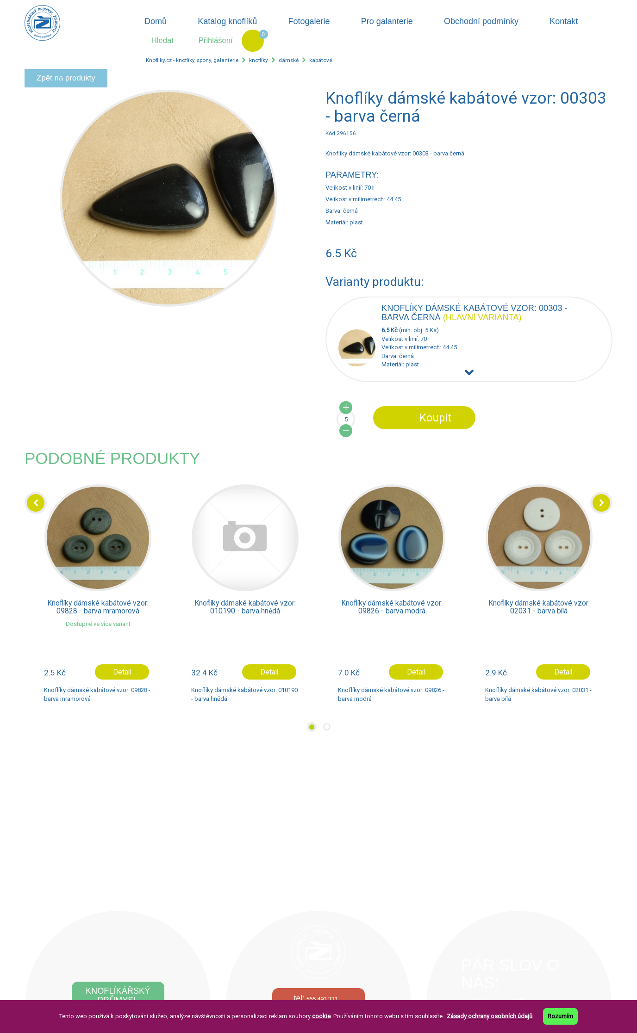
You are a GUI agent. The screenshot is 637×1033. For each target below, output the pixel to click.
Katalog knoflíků (227, 21)
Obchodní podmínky (481, 21)
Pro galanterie (387, 21)
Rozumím (560, 1016)
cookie (321, 1016)
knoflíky (258, 60)
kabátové (320, 60)
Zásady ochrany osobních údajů (489, 1016)
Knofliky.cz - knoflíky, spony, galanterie (192, 60)
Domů (155, 21)
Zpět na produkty (66, 78)
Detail (122, 672)
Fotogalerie (309, 21)
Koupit (435, 417)
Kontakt (564, 21)
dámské (289, 60)
